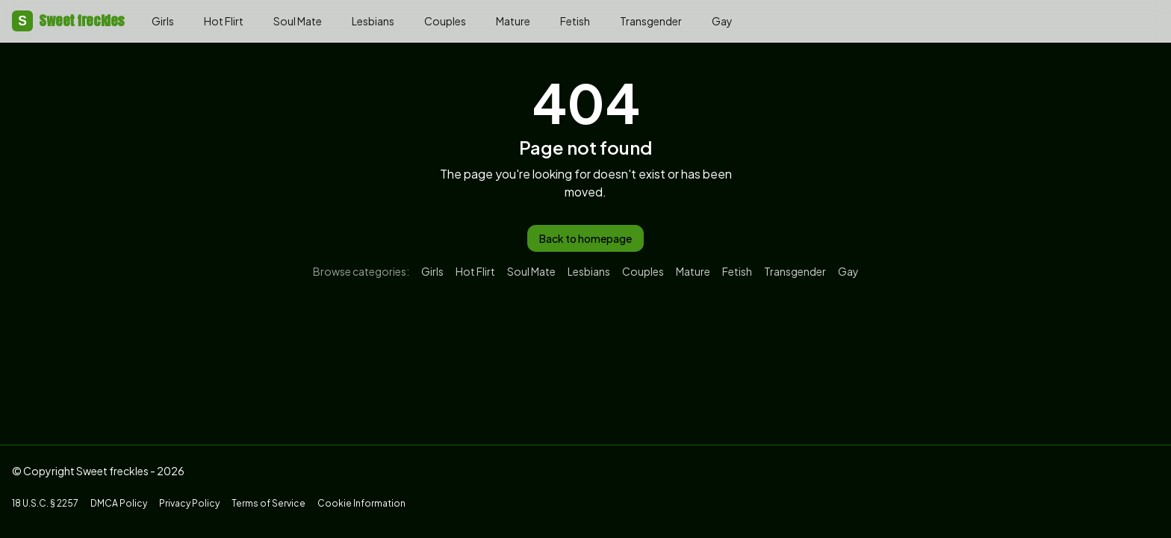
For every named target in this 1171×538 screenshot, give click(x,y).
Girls (163, 21)
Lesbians (373, 21)
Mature (513, 21)
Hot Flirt (223, 21)
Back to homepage (585, 238)
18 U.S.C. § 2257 (45, 503)
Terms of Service (268, 503)
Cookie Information (361, 503)
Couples (445, 21)
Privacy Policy (189, 503)
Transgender (651, 21)
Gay (722, 21)
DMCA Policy (118, 503)
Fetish (575, 21)
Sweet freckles (68, 20)
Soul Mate (297, 21)
